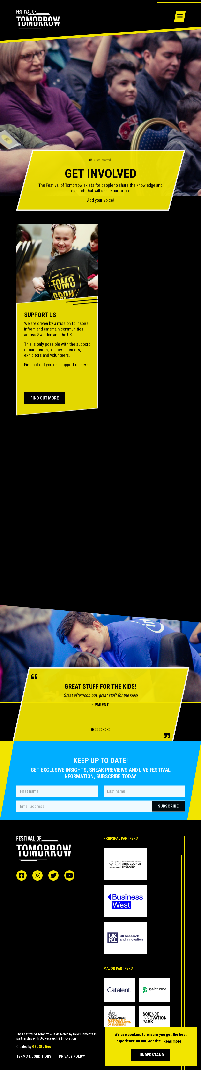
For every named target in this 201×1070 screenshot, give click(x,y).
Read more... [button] (174, 1041)
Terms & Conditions (33, 1056)
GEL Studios (41, 1047)
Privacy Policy (72, 1056)
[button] (150, 1055)
